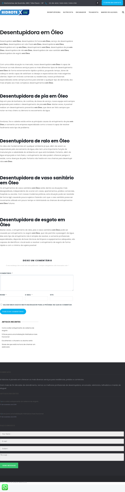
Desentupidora (60, 20)
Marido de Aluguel (115, 20)
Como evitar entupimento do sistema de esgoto (18, 336)
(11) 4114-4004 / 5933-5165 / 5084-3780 (62, 3)
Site (51, 302)
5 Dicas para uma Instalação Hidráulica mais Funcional (19, 343)
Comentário (6, 281)
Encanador (87, 20)
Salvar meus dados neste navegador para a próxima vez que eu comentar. (37, 312)
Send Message (9, 473)
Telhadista (99, 20)
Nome (3, 302)
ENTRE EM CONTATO (112, 3)
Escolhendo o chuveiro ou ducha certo (17, 348)
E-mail (28, 302)
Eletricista (74, 20)
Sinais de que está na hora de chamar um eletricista (18, 353)
